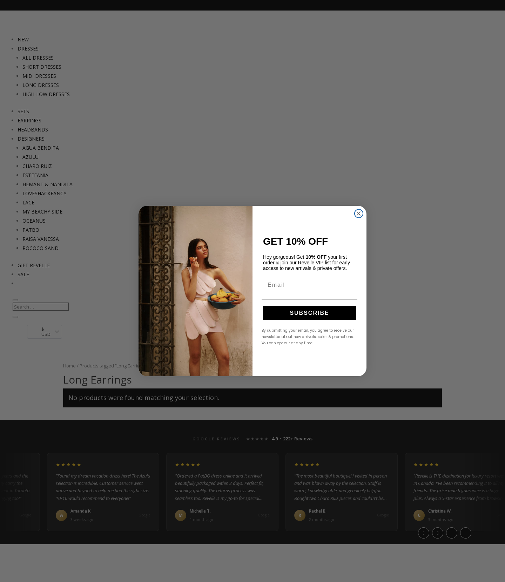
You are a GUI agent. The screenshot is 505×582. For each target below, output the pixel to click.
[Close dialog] (359, 213)
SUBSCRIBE (309, 313)
